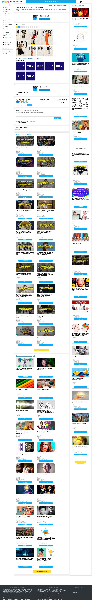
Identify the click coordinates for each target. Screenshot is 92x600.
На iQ (5, 20)
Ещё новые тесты (42, 350)
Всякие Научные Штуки (76, 202)
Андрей (51, 5)
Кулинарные (6, 22)
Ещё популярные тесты (41, 571)
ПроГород (74, 157)
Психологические (7, 24)
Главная (5, 7)
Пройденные (6, 14)
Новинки (5, 11)
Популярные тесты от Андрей (25, 356)
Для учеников (7, 44)
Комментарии (7, 37)
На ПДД (5, 28)
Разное (5, 26)
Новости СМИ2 (17, 94)
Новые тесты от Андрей (23, 134)
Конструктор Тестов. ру (16, 1)
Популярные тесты (78, 6)
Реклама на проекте (75, 592)
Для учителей (7, 42)
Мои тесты (6, 32)
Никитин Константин (76, 45)
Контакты (73, 589)
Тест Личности (57, 5)
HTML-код (44, 101)
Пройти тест (25, 155)
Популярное (6, 9)
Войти (84, 1)
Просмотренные (7, 13)
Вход (5, 53)
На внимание (6, 19)
